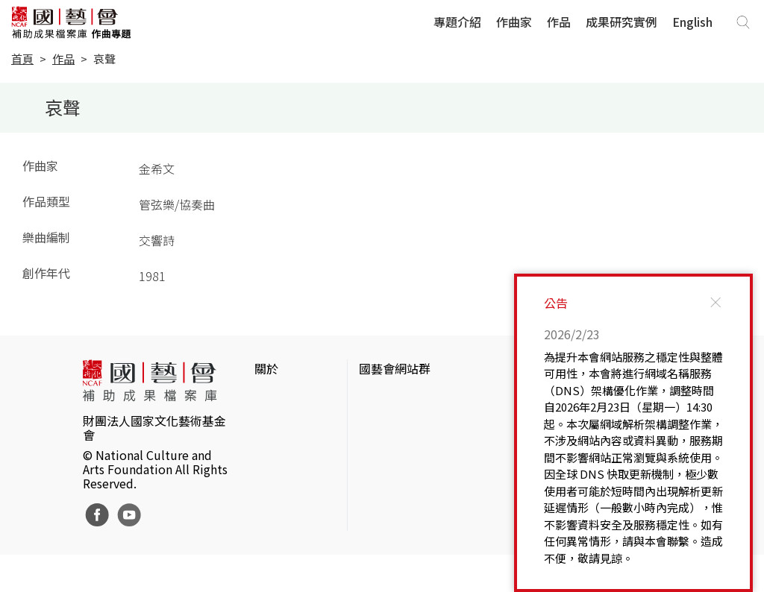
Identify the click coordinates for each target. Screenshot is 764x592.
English (692, 22)
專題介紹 (457, 22)
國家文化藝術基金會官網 (424, 398)
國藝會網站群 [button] (394, 368)
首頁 (22, 58)
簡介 (266, 398)
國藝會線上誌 (394, 422)
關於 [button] (266, 368)
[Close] (715, 302)
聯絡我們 (278, 446)
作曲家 (514, 22)
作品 (559, 22)
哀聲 (104, 58)
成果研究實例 (621, 22)
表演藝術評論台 (400, 446)
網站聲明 (278, 422)
